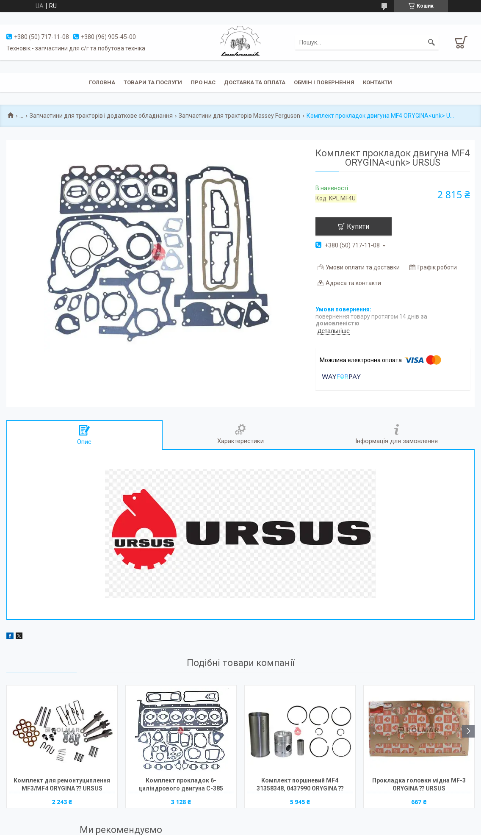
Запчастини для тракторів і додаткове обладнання (101, 115)
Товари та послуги (153, 82)
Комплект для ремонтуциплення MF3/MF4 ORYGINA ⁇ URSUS (62, 784)
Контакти (377, 82)
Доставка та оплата (254, 82)
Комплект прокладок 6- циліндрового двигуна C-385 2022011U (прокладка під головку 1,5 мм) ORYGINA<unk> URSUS (181, 785)
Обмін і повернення (324, 82)
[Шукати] (431, 42)
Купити (358, 226)
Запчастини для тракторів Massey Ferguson (239, 115)
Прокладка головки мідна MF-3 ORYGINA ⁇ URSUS (419, 784)
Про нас (203, 82)
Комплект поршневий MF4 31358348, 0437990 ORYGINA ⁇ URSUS (300, 785)
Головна (102, 82)
